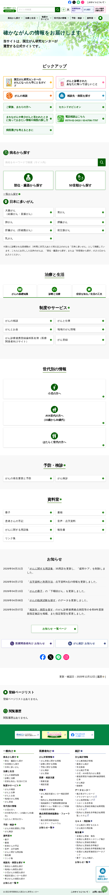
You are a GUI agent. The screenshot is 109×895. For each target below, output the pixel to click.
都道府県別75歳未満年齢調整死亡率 (91, 778)
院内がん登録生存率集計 (88, 845)
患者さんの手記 (12, 846)
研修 (41, 790)
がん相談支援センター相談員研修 (55, 795)
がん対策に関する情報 (51, 761)
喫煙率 (80, 786)
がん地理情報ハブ (85, 800)
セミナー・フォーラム (51, 823)
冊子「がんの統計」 (86, 858)
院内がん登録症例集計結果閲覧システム (91, 807)
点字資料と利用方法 (41, 581)
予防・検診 (53, 465)
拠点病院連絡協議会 (50, 820)
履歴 (99, 676)
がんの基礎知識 (12, 775)
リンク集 (9, 858)
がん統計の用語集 (85, 828)
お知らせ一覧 (9, 883)
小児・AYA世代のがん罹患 (89, 773)
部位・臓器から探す (14, 761)
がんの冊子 (36, 591)
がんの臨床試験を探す (43, 600)
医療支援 (45, 781)
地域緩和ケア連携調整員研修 (54, 803)
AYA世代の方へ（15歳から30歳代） (19, 814)
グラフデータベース (86, 797)
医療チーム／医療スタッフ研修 (55, 806)
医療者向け (45, 751)
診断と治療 (10, 778)
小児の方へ (10, 810)
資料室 (53, 499)
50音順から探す (12, 764)
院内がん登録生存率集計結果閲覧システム (91, 814)
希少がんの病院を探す (15, 879)
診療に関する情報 (49, 764)
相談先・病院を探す (41, 609)
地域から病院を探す (14, 869)
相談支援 (45, 784)
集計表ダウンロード (86, 794)
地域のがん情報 (12, 799)
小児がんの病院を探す (15, 872)
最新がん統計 (83, 764)
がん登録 (9, 802)
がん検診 (9, 831)
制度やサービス (53, 308)
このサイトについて (95, 2)
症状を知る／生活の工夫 (16, 781)
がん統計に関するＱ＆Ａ (88, 825)
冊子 (7, 839)
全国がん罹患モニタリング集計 (91, 839)
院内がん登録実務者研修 (52, 800)
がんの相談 (10, 789)
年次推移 (81, 767)
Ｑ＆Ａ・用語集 (82, 821)
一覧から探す (10, 194)
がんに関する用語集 (41, 568)
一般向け (8, 751)
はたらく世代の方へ (14, 819)
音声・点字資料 (12, 849)
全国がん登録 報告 (86, 836)
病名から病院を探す (14, 866)
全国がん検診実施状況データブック (91, 853)
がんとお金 (10, 795)
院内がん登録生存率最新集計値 (91, 848)
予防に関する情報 (49, 767)
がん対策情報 (45, 757)
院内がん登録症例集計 (87, 842)
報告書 (8, 855)
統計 (77, 751)
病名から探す (9, 757)
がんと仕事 (10, 792)
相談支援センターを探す (16, 875)
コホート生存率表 (85, 803)
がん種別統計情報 (85, 761)
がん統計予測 (83, 770)
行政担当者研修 (48, 809)
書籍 (7, 843)
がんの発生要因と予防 (15, 828)
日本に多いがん (12, 767)
